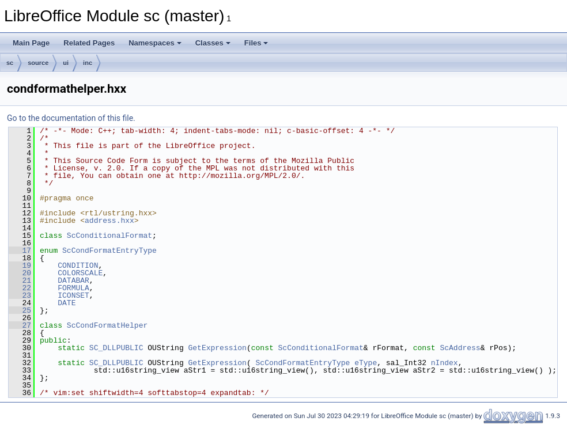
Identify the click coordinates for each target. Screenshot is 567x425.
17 (20, 250)
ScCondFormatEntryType (109, 250)
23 (20, 295)
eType (365, 363)
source (38, 62)
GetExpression (217, 348)
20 (20, 273)
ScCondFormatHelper (107, 325)
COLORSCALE (80, 273)
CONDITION (78, 265)
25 (20, 310)
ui (66, 62)
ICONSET (73, 295)
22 (20, 288)
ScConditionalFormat (109, 235)
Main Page (31, 43)
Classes (212, 43)
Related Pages (89, 43)
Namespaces (155, 43)
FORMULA (73, 288)
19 (20, 265)
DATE (66, 303)
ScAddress (460, 348)
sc (9, 62)
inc (87, 62)
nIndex (444, 363)
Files (256, 43)
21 (20, 280)
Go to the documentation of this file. (71, 118)
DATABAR (73, 280)
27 (20, 325)
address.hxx (109, 220)
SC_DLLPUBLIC (116, 348)
